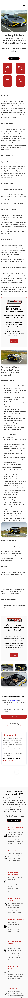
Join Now (14, 341)
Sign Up (14, 58)
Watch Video (14, 820)
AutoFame (11, 634)
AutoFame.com (13, 700)
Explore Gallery (14, 724)
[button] (23, 5)
